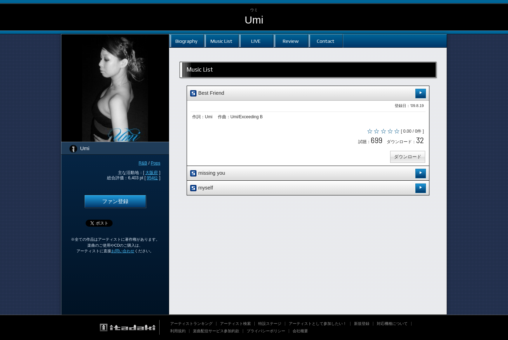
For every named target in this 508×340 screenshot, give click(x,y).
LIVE (256, 41)
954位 (152, 177)
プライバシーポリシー (266, 331)
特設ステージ (269, 323)
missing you (308, 173)
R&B (143, 163)
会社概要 (300, 331)
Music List (221, 41)
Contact (325, 41)
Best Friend (308, 93)
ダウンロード (407, 156)
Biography (186, 41)
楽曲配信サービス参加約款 (216, 331)
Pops (155, 163)
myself (308, 188)
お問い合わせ (122, 251)
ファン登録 (115, 201)
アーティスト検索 (235, 323)
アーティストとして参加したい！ (318, 323)
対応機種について (392, 323)
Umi (254, 20)
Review (291, 41)
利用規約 (178, 331)
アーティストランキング (191, 323)
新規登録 (361, 323)
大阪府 (151, 172)
